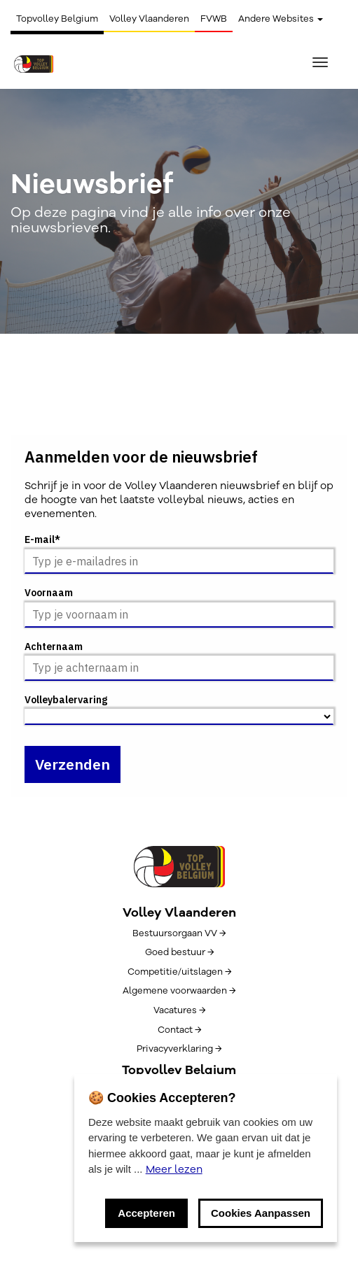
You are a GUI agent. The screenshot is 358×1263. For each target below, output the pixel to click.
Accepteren (146, 1213)
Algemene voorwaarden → (179, 991)
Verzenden (72, 764)
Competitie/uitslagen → (179, 972)
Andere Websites (280, 19)
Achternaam (54, 647)
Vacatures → (179, 1010)
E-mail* (42, 540)
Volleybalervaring (66, 700)
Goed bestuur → (179, 952)
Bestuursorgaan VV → (179, 933)
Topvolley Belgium (57, 19)
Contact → (179, 1030)
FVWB (213, 19)
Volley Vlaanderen (149, 19)
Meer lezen (174, 1169)
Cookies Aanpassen (260, 1213)
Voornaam (49, 593)
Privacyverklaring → (179, 1049)
